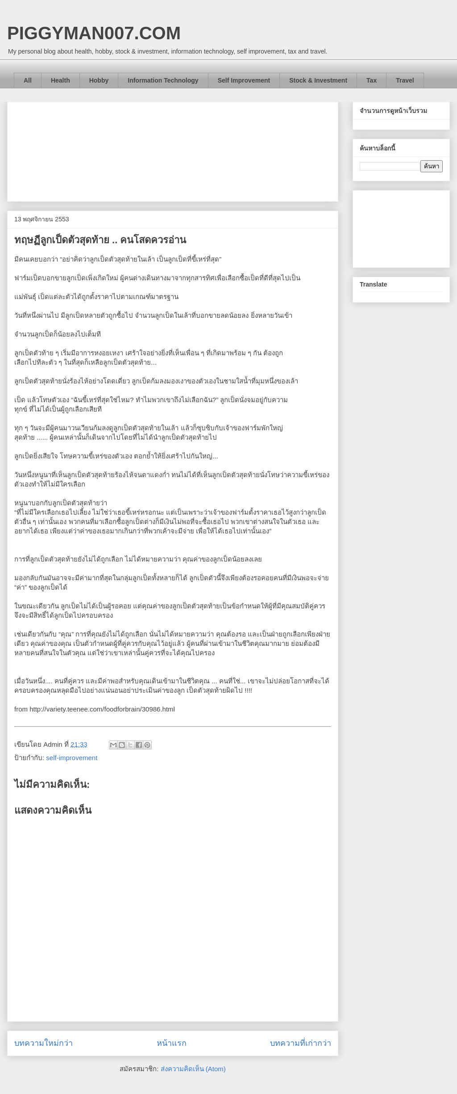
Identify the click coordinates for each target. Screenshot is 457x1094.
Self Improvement (244, 80)
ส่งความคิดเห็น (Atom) (193, 1069)
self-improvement (71, 757)
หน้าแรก (172, 1043)
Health (60, 80)
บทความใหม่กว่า (43, 1043)
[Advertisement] (172, 150)
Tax (371, 80)
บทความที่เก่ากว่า (300, 1043)
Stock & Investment (318, 80)
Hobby (99, 80)
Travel (405, 80)
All (28, 80)
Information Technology (163, 80)
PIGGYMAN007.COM (94, 33)
